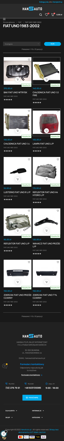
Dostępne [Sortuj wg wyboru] (22, 44)
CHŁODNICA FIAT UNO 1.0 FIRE (46, 94)
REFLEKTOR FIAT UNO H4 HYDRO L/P (45, 194)
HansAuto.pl (26, 429)
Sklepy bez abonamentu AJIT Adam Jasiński (38, 430)
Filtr (52, 44)
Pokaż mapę (33, 398)
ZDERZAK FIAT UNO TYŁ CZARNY (45, 296)
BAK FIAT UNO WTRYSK (15, 92)
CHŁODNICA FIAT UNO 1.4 (17, 143)
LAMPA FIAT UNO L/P (43, 143)
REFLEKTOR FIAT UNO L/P (16, 243)
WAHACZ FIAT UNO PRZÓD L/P (46, 245)
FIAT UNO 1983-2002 (11, 96)
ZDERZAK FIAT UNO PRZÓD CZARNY (17, 296)
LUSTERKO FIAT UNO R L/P (17, 192)
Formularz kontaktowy (30, 375)
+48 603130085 (33, 387)
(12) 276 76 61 (12, 387)
